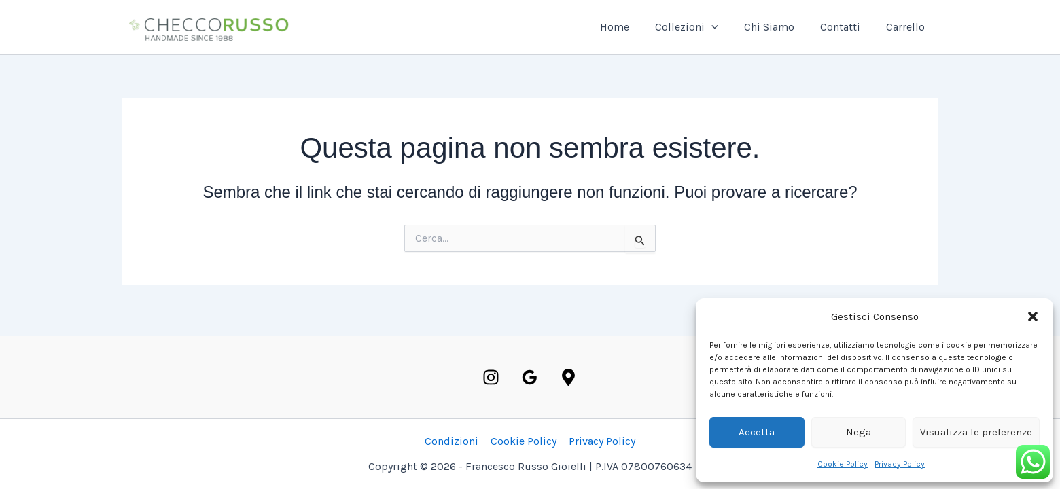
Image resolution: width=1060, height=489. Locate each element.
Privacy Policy (899, 464)
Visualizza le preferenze (976, 432)
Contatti (846, 26)
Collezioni (700, 27)
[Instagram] (490, 377)
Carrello (907, 26)
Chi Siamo (779, 26)
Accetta (757, 432)
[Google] (529, 377)
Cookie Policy (842, 464)
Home (633, 26)
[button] (1033, 316)
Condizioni (453, 441)
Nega (858, 432)
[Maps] (568, 377)
